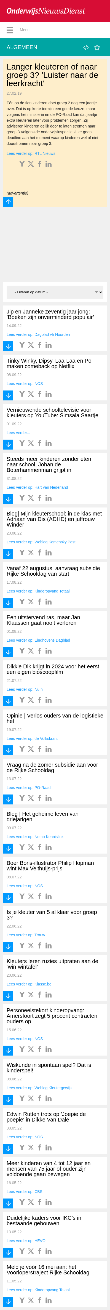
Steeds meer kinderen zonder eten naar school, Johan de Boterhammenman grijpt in (49, 464)
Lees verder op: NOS (25, 383)
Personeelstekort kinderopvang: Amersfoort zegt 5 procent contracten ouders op (52, 1015)
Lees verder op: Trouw (26, 935)
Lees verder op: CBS (24, 1191)
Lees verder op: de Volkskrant (32, 738)
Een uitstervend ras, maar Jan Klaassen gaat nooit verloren (43, 620)
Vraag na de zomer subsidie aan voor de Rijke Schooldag (52, 767)
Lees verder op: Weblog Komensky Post (41, 542)
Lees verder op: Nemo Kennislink (35, 837)
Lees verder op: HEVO (26, 1241)
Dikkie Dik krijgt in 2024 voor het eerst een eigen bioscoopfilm (53, 669)
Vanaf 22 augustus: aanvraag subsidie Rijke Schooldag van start (53, 571)
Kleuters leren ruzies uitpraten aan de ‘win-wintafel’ (52, 964)
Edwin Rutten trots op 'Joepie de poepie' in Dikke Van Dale (46, 1117)
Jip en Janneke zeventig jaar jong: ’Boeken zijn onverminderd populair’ (50, 314)
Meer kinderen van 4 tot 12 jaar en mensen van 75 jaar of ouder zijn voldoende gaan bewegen (49, 1168)
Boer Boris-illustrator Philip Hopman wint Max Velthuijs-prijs (50, 865)
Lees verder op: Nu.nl (25, 689)
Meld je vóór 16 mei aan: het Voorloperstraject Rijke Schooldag (48, 1270)
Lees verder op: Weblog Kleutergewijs (39, 1088)
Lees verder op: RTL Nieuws (31, 153)
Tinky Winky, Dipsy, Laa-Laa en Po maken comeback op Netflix (49, 363)
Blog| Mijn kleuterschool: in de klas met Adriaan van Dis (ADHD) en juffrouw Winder (54, 519)
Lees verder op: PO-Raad (29, 787)
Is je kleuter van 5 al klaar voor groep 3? (52, 915)
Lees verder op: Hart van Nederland (37, 487)
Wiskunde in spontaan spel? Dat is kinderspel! (49, 1067)
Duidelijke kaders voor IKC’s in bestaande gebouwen (44, 1220)
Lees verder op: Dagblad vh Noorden (38, 334)
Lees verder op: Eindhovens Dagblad (38, 640)
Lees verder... (18, 433)
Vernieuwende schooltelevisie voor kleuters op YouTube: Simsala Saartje (52, 412)
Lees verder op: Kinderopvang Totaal (38, 591)
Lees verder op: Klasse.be (29, 984)
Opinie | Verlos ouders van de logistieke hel (55, 718)
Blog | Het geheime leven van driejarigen (43, 816)
